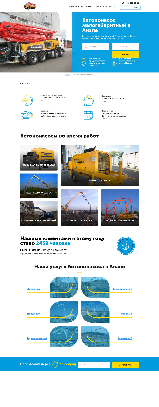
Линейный (33, 289)
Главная (74, 6)
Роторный (126, 313)
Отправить (125, 54)
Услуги (97, 6)
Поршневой (34, 313)
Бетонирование (122, 289)
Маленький (125, 338)
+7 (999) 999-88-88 (130, 3)
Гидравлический (37, 338)
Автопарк (86, 6)
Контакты (109, 6)
